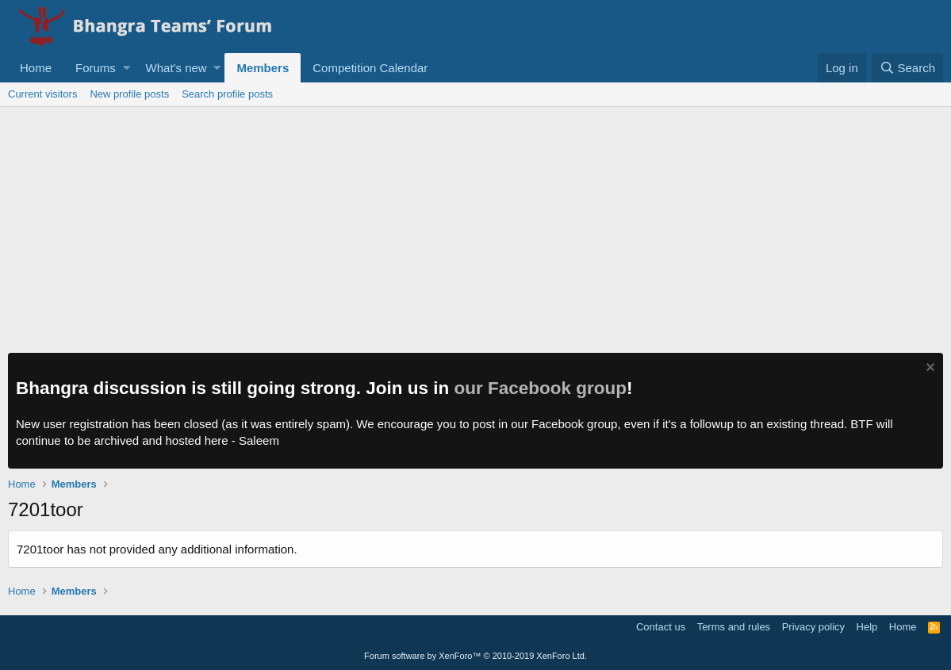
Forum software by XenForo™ (475, 655)
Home (36, 68)
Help (867, 627)
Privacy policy (813, 627)
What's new (176, 68)
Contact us (660, 627)
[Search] (907, 67)
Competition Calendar (370, 68)
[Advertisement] (475, 226)
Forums (95, 68)
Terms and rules (733, 627)
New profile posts (129, 94)
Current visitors (42, 94)
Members (262, 68)
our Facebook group (540, 388)
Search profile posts (227, 94)
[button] (126, 67)
